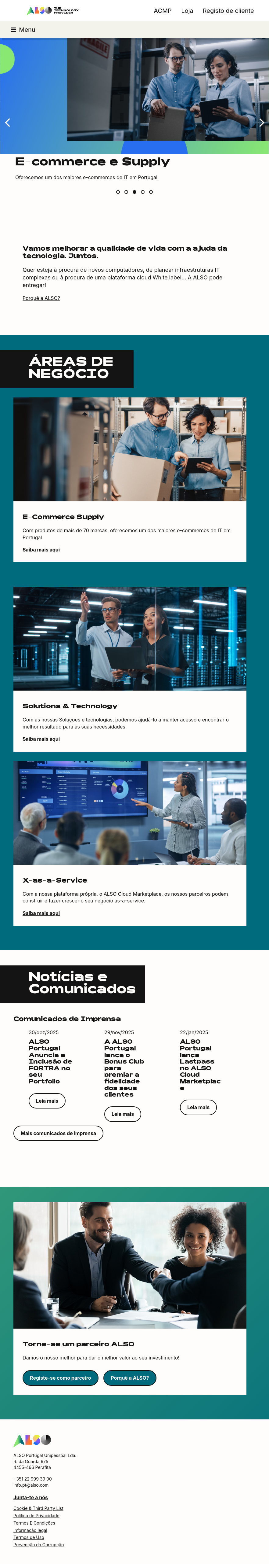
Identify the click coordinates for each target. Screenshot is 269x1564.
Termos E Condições (34, 1522)
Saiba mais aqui (41, 550)
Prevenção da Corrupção (38, 1544)
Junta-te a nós (30, 1497)
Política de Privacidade (36, 1515)
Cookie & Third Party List (38, 1508)
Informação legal (30, 1530)
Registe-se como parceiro (60, 1378)
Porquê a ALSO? (41, 298)
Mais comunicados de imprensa (58, 1133)
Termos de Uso (28, 1537)
